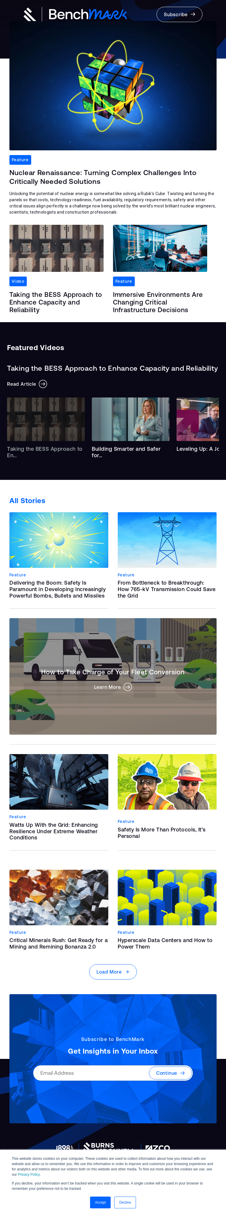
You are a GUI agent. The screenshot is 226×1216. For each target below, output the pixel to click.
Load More (113, 971)
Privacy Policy (29, 1174)
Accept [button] (100, 1202)
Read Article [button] (27, 384)
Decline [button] (125, 1202)
